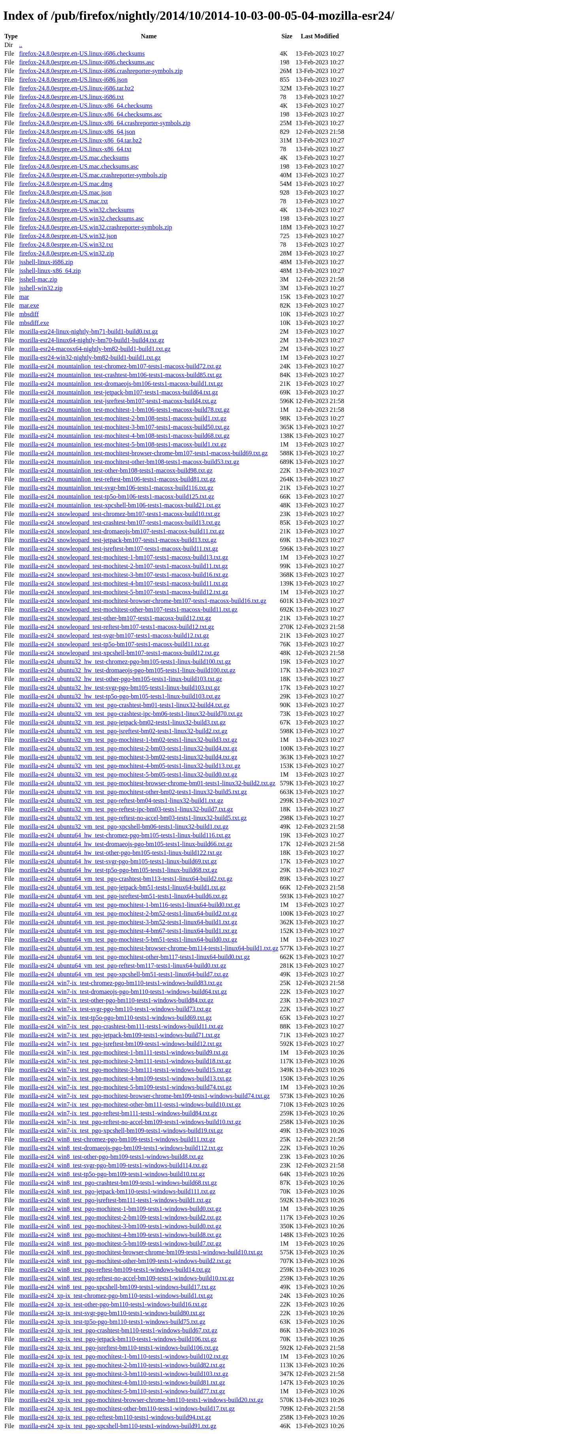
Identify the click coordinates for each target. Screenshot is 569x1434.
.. (20, 44)
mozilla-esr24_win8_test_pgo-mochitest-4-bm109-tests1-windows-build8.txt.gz (120, 1234)
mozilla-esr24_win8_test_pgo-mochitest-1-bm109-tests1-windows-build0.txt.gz (120, 1208)
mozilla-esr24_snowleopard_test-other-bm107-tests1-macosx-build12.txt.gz (115, 618)
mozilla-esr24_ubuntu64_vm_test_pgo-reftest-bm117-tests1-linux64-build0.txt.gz (122, 965)
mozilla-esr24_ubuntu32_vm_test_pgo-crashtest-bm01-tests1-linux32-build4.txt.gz (124, 705)
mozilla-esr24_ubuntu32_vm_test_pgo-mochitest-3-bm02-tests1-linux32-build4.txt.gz (128, 757)
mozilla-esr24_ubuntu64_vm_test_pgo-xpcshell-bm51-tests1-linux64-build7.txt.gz (123, 974)
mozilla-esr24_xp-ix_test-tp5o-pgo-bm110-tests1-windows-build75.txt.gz (112, 1321)
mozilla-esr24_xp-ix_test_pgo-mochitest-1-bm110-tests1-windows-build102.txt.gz (123, 1356)
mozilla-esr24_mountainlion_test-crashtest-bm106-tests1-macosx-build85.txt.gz (120, 375)
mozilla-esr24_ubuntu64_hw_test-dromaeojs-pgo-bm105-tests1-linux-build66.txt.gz (125, 844)
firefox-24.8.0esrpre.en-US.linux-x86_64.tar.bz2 (80, 140)
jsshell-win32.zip (40, 288)
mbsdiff (28, 314)
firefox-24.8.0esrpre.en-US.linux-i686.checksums (82, 53)
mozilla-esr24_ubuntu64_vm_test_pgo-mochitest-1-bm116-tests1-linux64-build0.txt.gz (129, 904)
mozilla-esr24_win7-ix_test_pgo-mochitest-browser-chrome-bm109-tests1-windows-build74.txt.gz (144, 1095)
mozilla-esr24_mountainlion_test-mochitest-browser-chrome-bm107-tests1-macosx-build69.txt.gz (143, 453)
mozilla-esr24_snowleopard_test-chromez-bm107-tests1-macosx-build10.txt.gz (119, 514)
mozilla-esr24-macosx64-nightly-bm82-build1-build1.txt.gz (94, 348)
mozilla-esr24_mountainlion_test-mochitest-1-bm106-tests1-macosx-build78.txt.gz (124, 409)
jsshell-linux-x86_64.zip (50, 270)
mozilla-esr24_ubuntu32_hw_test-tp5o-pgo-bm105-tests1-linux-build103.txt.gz (119, 696)
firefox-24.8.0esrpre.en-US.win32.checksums (76, 209)
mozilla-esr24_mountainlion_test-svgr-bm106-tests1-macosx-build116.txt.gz (116, 487)
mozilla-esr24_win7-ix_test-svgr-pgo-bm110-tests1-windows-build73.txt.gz (115, 1009)
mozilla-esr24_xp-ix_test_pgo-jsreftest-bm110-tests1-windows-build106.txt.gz (118, 1347)
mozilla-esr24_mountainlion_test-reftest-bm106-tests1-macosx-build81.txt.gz (117, 479)
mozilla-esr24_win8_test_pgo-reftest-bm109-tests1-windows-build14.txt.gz (114, 1269)
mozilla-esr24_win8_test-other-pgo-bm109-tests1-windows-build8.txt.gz (111, 1156)
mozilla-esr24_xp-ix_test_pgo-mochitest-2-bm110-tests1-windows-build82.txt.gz (122, 1365)
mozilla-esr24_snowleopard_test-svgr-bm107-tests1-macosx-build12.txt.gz (114, 635)
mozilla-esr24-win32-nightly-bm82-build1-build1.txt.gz (89, 357)
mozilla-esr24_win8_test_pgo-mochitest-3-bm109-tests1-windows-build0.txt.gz (120, 1226)
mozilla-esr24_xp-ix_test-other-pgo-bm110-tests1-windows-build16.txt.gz (113, 1304)
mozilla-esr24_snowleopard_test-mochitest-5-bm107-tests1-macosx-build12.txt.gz (123, 592)
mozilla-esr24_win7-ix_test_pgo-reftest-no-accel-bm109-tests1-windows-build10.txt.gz (130, 1122)
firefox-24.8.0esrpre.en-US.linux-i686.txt (71, 97)
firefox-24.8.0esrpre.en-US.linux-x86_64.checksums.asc (90, 114)
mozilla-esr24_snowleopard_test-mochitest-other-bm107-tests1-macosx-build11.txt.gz (128, 609)
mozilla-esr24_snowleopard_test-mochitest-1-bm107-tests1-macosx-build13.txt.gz (123, 557)
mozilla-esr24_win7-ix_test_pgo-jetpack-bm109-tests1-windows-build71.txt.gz (119, 1035)
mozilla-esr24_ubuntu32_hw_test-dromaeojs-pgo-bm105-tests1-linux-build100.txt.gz (127, 670)
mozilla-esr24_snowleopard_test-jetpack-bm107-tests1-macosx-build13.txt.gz (117, 540)
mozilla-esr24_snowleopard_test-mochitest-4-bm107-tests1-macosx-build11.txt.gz (123, 583)
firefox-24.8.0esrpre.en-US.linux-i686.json (73, 79)
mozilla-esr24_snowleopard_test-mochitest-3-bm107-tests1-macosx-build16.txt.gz (123, 574)
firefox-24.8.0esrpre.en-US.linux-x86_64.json (77, 131)
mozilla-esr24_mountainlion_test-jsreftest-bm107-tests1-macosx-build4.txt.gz (117, 401)
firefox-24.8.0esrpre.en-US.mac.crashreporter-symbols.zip (93, 175)
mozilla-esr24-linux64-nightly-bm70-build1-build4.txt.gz (91, 340)
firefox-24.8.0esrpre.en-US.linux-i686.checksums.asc (86, 62)
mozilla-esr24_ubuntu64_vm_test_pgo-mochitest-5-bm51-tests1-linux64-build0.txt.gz (128, 939)
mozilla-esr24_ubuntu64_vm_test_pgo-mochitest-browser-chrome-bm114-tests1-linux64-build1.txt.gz (148, 948)
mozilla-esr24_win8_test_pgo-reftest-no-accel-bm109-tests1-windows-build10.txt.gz (126, 1278)
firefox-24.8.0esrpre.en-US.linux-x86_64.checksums (85, 105)
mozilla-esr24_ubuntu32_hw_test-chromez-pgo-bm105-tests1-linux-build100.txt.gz (125, 661)
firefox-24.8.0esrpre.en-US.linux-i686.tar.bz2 (76, 88)
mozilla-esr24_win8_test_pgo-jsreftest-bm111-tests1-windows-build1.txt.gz (115, 1200)
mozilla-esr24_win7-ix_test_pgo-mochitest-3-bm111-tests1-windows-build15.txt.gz (125, 1069)
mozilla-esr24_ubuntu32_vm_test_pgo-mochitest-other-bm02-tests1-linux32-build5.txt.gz (133, 791)
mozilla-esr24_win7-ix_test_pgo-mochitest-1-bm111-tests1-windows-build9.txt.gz (123, 1052)
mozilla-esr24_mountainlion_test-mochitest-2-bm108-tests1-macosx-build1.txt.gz (122, 418)
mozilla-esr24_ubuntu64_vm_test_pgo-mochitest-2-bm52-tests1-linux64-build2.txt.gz (128, 913)
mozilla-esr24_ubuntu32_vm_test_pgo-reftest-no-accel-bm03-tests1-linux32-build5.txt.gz (133, 818)
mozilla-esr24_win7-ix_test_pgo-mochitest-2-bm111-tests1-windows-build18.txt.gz (125, 1061)
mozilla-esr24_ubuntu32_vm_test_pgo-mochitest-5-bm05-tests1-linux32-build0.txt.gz (128, 774)
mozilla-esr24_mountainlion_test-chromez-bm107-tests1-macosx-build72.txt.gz (120, 366)
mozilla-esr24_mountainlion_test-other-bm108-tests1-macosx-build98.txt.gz (115, 470)
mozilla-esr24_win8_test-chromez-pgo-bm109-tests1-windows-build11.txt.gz (117, 1139)
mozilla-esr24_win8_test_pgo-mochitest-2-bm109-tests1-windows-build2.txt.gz (120, 1217)
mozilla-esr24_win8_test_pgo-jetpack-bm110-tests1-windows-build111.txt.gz (117, 1191)
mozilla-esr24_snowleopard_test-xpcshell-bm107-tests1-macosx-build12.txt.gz (119, 652)
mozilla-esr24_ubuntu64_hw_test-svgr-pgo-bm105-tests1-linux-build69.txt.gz (118, 861)
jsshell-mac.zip (38, 279)
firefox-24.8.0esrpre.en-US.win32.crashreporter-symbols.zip (95, 227)
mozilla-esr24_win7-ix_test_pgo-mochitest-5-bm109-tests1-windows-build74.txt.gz (125, 1087)
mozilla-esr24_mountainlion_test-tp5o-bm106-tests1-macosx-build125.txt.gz (116, 496)
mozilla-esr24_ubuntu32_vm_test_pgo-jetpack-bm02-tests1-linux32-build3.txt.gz (122, 722)
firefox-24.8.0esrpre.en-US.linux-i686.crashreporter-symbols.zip (101, 71)
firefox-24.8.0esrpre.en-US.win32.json (68, 236)
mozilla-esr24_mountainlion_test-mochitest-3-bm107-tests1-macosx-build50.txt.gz (124, 427)
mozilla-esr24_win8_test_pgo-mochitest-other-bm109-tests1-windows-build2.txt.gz (125, 1261)
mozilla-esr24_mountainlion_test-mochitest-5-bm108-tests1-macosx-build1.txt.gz (122, 444)
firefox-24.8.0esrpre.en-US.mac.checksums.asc (78, 166)
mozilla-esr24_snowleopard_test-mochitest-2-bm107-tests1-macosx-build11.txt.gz (123, 566)
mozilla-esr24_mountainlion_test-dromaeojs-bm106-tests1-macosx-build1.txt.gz (120, 383)
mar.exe (29, 305)
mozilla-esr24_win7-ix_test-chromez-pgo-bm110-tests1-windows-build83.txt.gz (120, 983)
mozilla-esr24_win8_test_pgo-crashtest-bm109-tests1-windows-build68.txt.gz (118, 1182)
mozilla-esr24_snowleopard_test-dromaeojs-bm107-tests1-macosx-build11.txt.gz (121, 531)
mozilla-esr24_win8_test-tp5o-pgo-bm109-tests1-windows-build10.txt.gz (112, 1174)
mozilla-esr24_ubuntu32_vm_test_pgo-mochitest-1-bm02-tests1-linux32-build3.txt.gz (128, 739)
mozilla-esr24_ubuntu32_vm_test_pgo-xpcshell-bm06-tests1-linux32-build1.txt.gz (123, 826)
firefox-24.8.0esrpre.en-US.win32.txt (66, 244)
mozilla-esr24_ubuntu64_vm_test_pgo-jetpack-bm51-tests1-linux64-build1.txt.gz (122, 887)
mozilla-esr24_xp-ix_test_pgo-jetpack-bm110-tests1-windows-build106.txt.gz (118, 1339)
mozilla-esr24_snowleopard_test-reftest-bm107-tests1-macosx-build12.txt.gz (116, 626)
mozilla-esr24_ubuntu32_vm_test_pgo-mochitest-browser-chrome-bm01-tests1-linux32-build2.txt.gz (147, 783)
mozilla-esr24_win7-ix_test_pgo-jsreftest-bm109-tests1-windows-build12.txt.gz (120, 1043)
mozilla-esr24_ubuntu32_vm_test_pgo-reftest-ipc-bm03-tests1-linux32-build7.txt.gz (126, 809)
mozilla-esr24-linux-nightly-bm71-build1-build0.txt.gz (88, 331)
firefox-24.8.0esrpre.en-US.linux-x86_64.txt (75, 149)
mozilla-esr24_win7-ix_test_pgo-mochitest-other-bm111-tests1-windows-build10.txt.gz (130, 1104)
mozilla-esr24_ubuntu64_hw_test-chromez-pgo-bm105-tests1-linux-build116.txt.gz (124, 835)
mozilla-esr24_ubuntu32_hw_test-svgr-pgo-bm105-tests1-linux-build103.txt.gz (119, 687)
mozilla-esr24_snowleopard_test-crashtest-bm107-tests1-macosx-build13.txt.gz (119, 522)
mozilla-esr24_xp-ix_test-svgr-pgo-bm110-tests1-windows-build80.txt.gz (112, 1313)
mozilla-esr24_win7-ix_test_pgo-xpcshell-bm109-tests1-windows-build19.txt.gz (120, 1130)
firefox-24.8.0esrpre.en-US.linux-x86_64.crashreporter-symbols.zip (104, 123)
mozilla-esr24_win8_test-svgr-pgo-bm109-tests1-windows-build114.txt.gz (113, 1165)
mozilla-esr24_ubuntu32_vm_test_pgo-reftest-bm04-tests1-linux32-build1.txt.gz (121, 800)
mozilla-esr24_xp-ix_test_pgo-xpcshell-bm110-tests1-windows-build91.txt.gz (117, 1426)
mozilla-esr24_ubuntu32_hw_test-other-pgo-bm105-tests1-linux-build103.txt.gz (120, 679)
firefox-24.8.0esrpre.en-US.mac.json (65, 192)
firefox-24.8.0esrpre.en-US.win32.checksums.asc (81, 218)
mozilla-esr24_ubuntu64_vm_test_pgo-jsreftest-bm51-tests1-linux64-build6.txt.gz (123, 896)
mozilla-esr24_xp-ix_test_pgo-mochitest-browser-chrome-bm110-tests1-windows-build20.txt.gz (141, 1399)
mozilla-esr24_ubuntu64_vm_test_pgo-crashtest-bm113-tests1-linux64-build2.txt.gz (125, 878)
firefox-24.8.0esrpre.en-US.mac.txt (63, 201)
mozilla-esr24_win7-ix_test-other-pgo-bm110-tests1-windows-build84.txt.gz (116, 1000)
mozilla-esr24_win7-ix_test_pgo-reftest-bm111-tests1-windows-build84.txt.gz (118, 1113)
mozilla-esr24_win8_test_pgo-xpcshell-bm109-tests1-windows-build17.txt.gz (117, 1287)
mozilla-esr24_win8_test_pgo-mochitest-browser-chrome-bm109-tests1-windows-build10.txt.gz (140, 1252)
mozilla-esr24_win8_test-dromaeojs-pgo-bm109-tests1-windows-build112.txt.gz (121, 1148)
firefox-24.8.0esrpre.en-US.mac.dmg (65, 183)
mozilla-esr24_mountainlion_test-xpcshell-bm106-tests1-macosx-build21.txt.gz (119, 505)
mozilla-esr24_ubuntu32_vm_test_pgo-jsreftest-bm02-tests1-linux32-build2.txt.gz (123, 731)
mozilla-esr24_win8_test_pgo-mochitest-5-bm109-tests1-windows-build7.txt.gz (120, 1243)
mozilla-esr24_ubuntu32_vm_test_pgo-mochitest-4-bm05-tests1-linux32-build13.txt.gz (129, 765)
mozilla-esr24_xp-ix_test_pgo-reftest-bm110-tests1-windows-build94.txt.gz (115, 1417)
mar (24, 296)
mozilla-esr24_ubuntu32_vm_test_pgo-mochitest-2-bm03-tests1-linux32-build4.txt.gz (128, 748)
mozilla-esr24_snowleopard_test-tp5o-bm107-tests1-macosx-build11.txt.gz (114, 644)
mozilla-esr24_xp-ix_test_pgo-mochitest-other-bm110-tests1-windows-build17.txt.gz (127, 1408)
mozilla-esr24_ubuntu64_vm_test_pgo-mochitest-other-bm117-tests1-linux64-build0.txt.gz (134, 956)
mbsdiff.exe (34, 322)
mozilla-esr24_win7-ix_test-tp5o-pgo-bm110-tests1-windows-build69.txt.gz (115, 1017)
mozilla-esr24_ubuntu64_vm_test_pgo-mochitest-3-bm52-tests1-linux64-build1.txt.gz (128, 922)
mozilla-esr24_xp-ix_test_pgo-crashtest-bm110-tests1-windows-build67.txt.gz (118, 1330)
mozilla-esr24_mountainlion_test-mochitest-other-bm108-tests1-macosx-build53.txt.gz (129, 461)
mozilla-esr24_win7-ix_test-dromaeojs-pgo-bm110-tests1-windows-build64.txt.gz (123, 991)
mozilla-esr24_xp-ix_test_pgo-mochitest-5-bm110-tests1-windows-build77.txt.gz (122, 1391)
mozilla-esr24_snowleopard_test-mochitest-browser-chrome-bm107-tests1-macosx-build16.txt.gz (142, 600)
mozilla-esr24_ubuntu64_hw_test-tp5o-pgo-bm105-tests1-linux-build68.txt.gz (118, 870)
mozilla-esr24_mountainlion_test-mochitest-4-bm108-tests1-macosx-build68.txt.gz (124, 435)
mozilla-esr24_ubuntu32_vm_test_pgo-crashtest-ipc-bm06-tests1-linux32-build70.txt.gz (130, 713)
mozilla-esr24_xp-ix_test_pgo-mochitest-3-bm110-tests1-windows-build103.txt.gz (123, 1373)
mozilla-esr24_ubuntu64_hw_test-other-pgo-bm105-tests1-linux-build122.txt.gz (120, 852)
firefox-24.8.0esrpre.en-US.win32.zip (66, 253)
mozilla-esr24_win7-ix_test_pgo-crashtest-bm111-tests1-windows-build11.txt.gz (121, 1026)
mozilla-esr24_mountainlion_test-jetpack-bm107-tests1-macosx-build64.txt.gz (118, 392)
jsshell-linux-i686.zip (46, 262)
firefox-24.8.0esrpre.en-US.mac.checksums (74, 157)
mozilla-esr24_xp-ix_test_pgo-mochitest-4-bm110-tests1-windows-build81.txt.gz (122, 1382)
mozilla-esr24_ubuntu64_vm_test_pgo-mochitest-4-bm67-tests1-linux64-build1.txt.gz (128, 930)
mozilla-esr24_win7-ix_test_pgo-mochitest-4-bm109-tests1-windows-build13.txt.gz (125, 1078)
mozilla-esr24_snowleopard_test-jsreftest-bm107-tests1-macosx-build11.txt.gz (118, 548)
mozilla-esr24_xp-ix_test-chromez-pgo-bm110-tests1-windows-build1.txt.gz (116, 1295)
